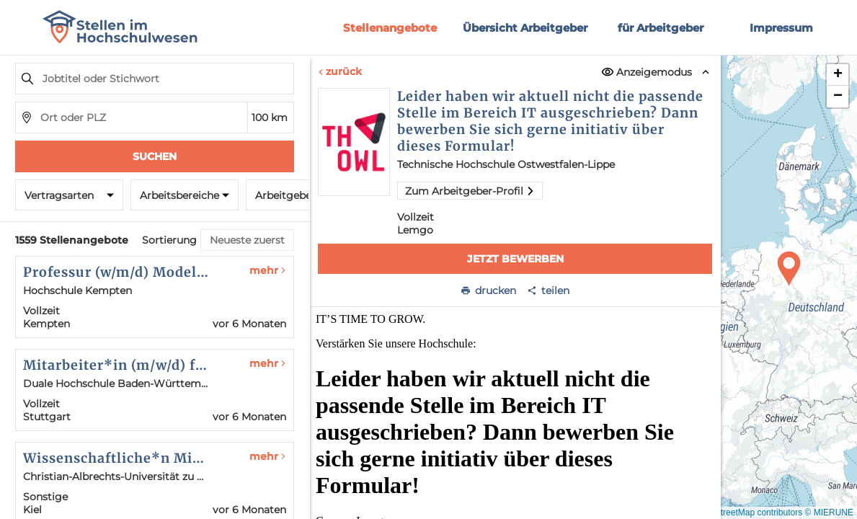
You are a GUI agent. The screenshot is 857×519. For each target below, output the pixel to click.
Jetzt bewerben (514, 258)
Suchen (155, 156)
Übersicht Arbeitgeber (525, 28)
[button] (789, 269)
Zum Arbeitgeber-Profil (470, 191)
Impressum (781, 28)
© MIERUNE (828, 512)
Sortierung (169, 240)
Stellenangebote (390, 28)
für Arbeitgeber (660, 28)
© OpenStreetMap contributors (743, 512)
